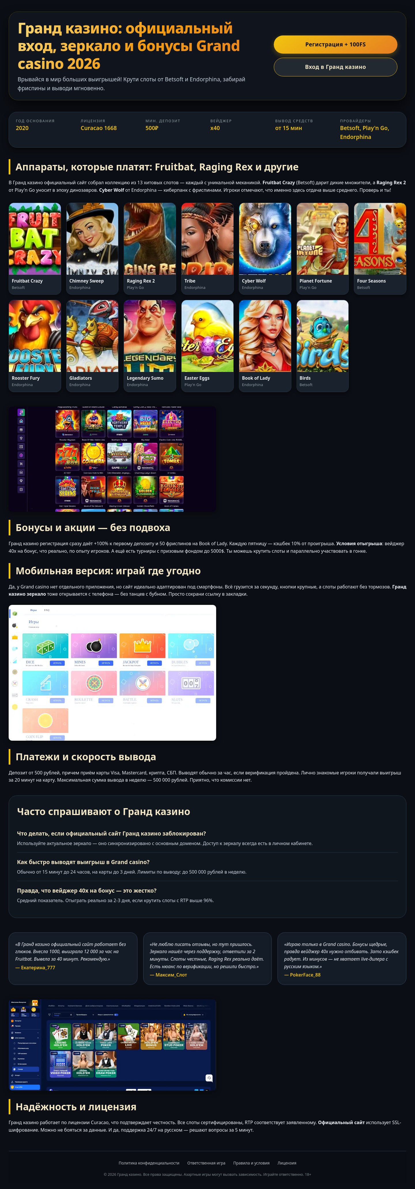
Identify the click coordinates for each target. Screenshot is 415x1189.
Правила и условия (251, 1163)
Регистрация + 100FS (335, 44)
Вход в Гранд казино (335, 67)
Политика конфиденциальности (149, 1163)
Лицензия (287, 1163)
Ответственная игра (206, 1163)
